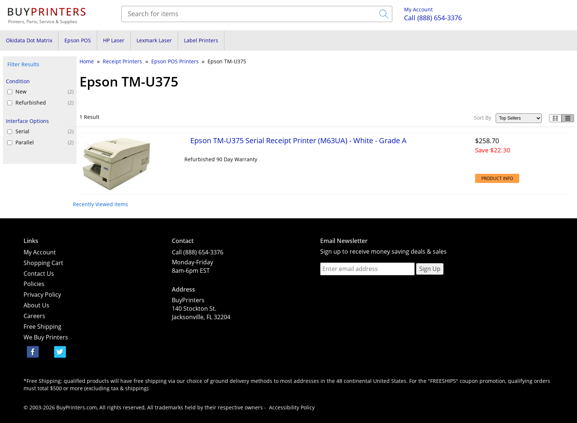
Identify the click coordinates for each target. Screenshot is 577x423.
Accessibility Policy (292, 407)
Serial (44, 131)
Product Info (497, 178)
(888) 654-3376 (433, 17)
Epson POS (77, 40)
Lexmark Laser (154, 40)
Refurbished (44, 102)
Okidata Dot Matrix (29, 40)
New (44, 91)
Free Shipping (42, 326)
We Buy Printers (46, 337)
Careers (34, 316)
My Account (418, 9)
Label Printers (201, 40)
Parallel (44, 142)
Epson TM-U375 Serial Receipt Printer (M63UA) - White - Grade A (298, 140)
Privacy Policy (42, 294)
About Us (36, 305)
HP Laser (113, 40)
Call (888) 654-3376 (197, 252)
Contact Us (39, 273)
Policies (34, 284)
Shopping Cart (43, 263)
